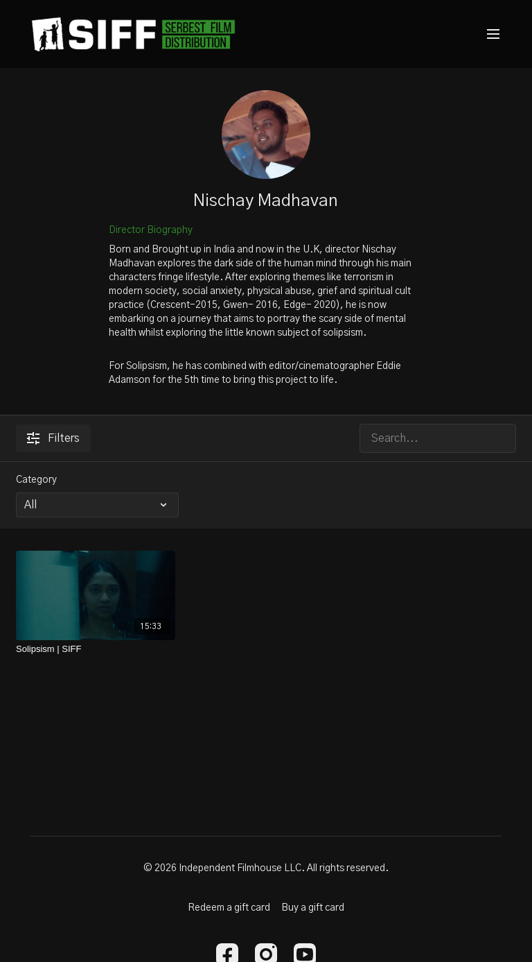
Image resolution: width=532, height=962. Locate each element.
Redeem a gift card (229, 908)
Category (36, 480)
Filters (53, 438)
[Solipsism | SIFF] (95, 649)
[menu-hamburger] (493, 34)
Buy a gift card (312, 908)
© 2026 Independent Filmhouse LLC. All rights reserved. (266, 868)
